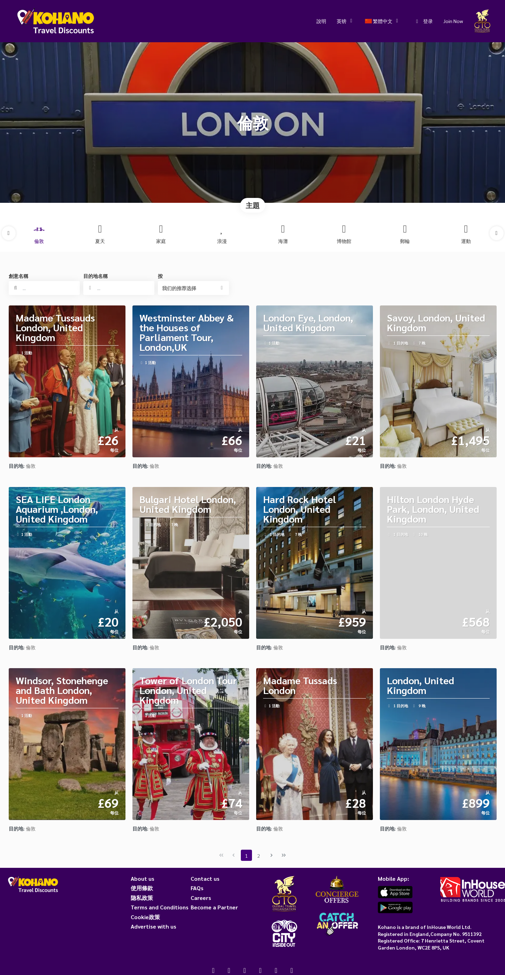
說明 (321, 21)
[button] (9, 233)
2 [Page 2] (258, 855)
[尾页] (283, 855)
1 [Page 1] (246, 855)
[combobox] (118, 288)
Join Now (453, 21)
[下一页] (271, 855)
